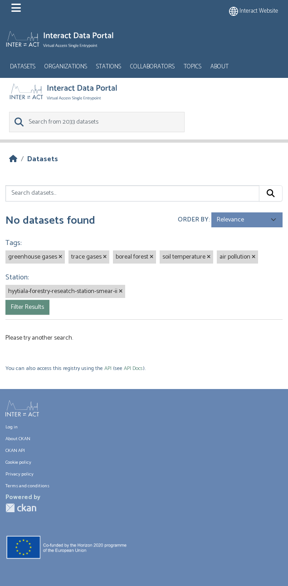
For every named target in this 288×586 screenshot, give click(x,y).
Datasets (22, 67)
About (219, 67)
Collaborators (152, 67)
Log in (11, 427)
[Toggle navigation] (16, 8)
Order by (193, 220)
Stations (108, 67)
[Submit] (271, 193)
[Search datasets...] (132, 193)
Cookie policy (18, 462)
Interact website (253, 11)
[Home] (13, 159)
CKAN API (15, 451)
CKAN (20, 508)
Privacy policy (19, 474)
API (108, 368)
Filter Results (27, 307)
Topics (192, 67)
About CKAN (17, 439)
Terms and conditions (27, 486)
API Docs (133, 368)
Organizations (65, 67)
